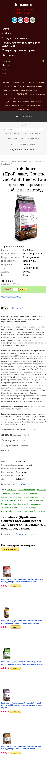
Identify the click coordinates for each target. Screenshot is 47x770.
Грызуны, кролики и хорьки (18, 50)
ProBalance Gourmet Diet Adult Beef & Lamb (22, 502)
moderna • (36, 86)
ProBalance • (17, 82)
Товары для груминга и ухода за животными (21, 44)
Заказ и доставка (32, 133)
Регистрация (27, 116)
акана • (32, 94)
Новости (6, 65)
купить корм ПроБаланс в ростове (17, 500)
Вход (17, 116)
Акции (12, 144)
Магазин (23, 61)
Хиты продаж (10, 55)
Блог (4, 69)
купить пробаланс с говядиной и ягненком (20, 495)
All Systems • (7, 82)
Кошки (6, 28)
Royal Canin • (18, 86)
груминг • (38, 98)
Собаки (6, 33)
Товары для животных (15, 38)
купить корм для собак (34, 497)
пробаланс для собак (11, 493)
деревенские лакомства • (18, 101)
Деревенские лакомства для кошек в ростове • (26, 90)
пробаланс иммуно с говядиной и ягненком (20, 509)
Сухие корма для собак (21, 161)
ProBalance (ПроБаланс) (22, 484)
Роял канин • (23, 93)
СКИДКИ (8, 139)
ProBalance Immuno (26, 489)
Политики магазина (26, 144)
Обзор (4, 308)
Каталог (8, 133)
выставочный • (28, 98)
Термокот (23, 4)
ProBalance (11, 489)
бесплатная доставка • (14, 98)
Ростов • (11, 94)
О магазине (18, 139)
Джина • (5, 94)
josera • (29, 86)
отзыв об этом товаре (18, 534)
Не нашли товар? (33, 139)
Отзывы (16, 308)
